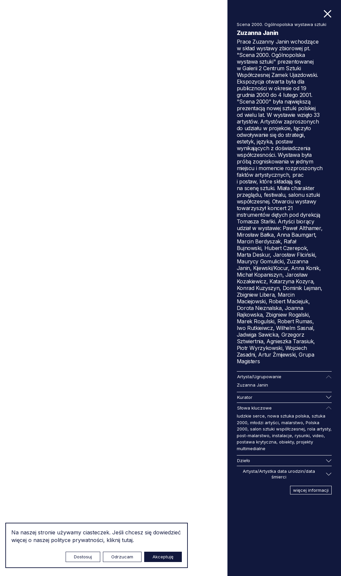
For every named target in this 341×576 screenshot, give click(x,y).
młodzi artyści (264, 422)
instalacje (282, 435)
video (318, 435)
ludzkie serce (251, 416)
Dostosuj (83, 556)
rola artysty (318, 429)
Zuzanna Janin (252, 385)
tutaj (127, 540)
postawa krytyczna (256, 441)
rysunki (302, 435)
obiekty (286, 441)
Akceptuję (163, 556)
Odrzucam (122, 556)
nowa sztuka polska (288, 416)
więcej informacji (311, 490)
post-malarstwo (253, 435)
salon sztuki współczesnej (277, 429)
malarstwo (292, 422)
